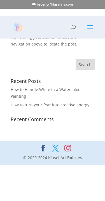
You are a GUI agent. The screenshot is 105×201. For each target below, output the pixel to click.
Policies (74, 157)
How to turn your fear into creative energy (50, 104)
